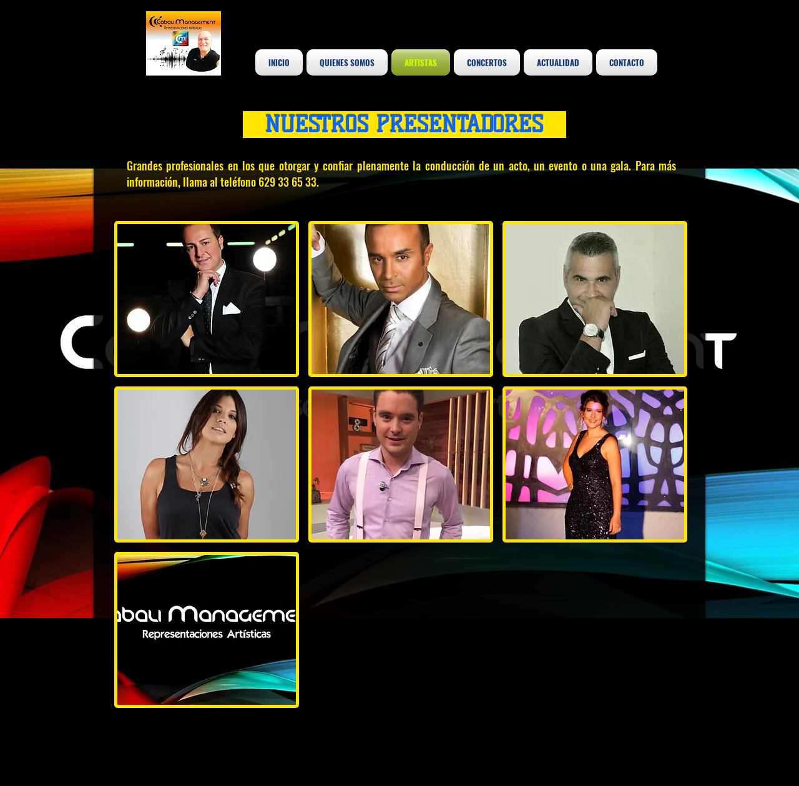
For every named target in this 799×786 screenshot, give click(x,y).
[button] (206, 299)
